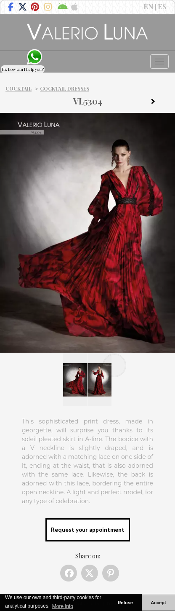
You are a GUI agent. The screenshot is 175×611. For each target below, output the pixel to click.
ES (162, 6)
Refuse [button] (125, 602)
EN (148, 6)
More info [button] (62, 606)
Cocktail (18, 88)
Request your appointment (88, 529)
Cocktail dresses (64, 88)
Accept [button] (158, 602)
